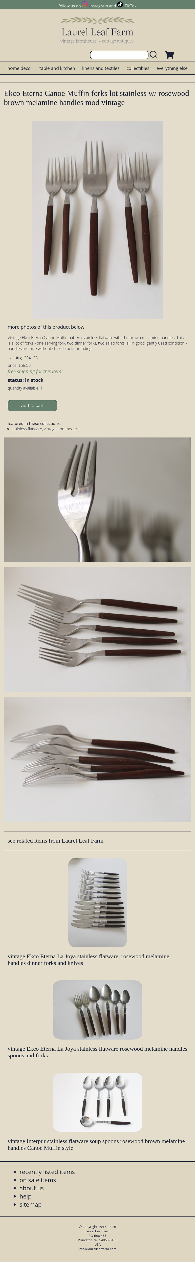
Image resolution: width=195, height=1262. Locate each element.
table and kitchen (57, 68)
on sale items (38, 1180)
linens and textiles (100, 68)
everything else (172, 68)
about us (32, 1188)
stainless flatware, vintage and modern (46, 429)
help (26, 1196)
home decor (19, 68)
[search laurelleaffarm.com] (155, 55)
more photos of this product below (46, 327)
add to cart (32, 405)
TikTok (130, 6)
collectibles (138, 68)
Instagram (98, 6)
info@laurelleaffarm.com (98, 1249)
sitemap (31, 1204)
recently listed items (47, 1172)
